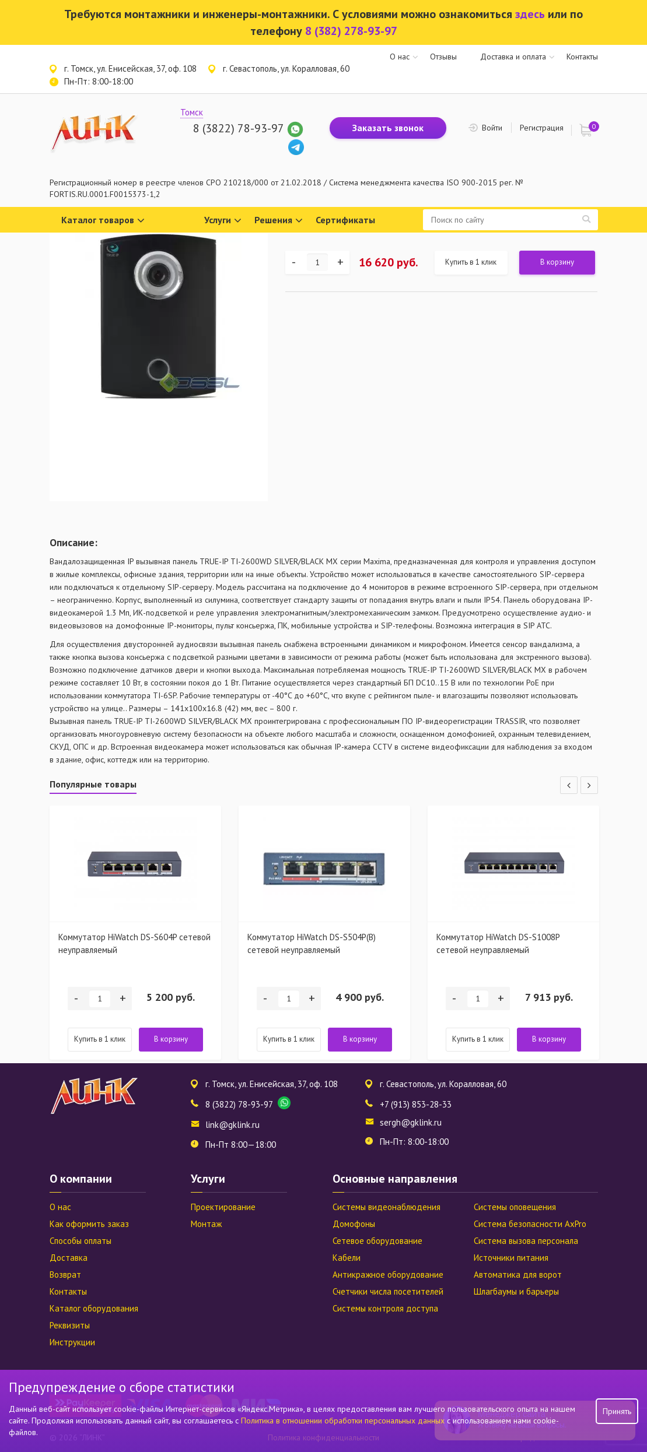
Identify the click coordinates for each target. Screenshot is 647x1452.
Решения (278, 220)
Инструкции (72, 1342)
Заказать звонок (388, 127)
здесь (530, 14)
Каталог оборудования (94, 1308)
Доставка (69, 1257)
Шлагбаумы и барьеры (516, 1291)
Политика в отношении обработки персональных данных (344, 1420)
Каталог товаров (103, 220)
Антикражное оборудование (388, 1274)
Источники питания (511, 1257)
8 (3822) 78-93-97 (238, 128)
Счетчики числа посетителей (388, 1291)
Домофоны (354, 1223)
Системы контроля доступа (385, 1308)
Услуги (223, 220)
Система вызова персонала (526, 1240)
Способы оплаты (80, 1240)
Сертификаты (345, 220)
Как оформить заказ (89, 1223)
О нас (400, 56)
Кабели (347, 1257)
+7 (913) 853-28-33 (416, 1104)
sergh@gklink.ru (411, 1122)
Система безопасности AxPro (530, 1223)
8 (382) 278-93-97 (351, 30)
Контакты (582, 56)
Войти (492, 127)
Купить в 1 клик (470, 262)
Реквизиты (70, 1325)
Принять (617, 1411)
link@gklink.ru (232, 1124)
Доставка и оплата (513, 56)
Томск (191, 112)
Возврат (65, 1274)
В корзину (557, 262)
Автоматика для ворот (518, 1274)
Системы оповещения (515, 1206)
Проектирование (223, 1206)
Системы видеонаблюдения (386, 1206)
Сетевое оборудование (377, 1240)
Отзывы (443, 56)
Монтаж (206, 1223)
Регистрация (542, 127)
